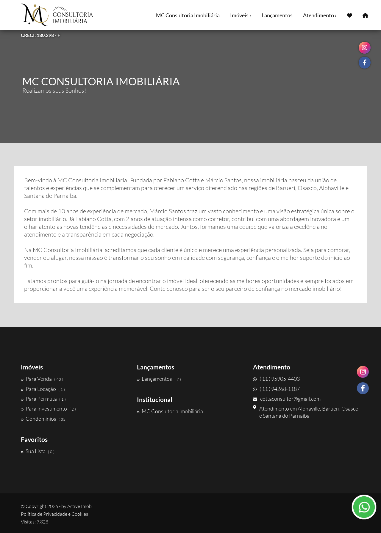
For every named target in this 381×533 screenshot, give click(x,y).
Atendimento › (320, 15)
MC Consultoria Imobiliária (188, 15)
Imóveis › (240, 15)
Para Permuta (43, 398)
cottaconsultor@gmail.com (287, 398)
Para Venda (42, 378)
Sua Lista (37, 451)
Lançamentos (277, 15)
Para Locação (43, 389)
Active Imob (79, 506)
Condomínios (44, 418)
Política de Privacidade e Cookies (54, 514)
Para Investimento (48, 408)
